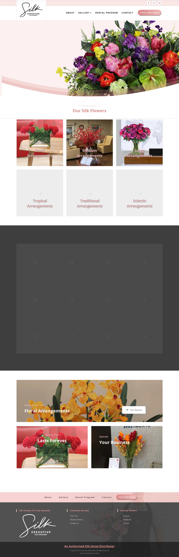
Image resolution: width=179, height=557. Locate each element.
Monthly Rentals (76, 520)
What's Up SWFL (94, 553)
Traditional (127, 520)
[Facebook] (148, 3)
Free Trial (74, 516)
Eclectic (126, 523)
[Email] (159, 3)
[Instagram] (154, 3)
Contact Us (74, 523)
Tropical (126, 516)
